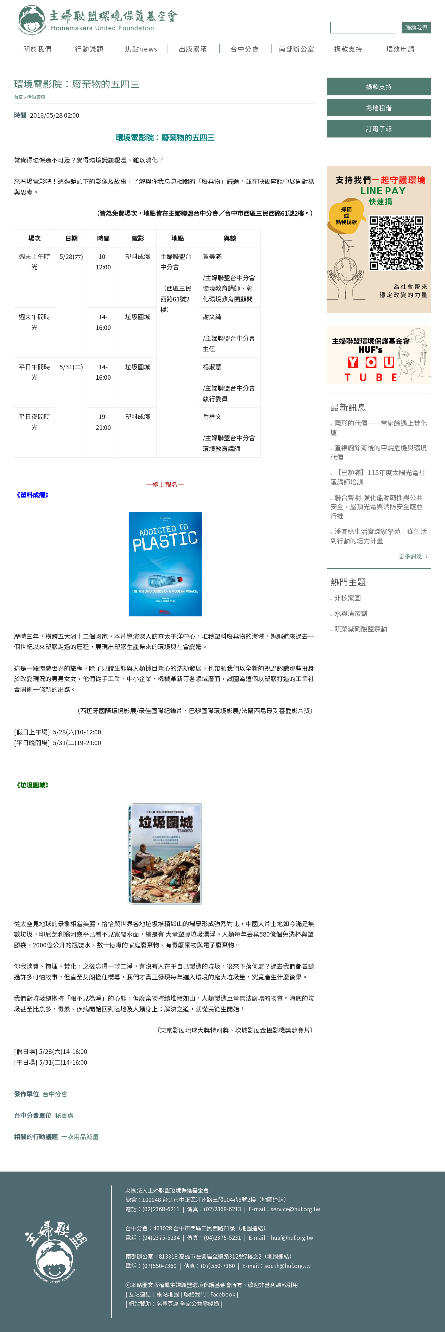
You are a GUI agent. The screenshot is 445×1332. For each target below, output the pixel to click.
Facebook (222, 1294)
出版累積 (193, 48)
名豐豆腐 (167, 1303)
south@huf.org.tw (288, 1265)
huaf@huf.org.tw (292, 1237)
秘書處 (64, 1115)
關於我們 (37, 48)
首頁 (18, 97)
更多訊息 (411, 556)
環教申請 (400, 48)
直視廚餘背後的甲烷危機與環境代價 (378, 452)
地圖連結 (272, 1199)
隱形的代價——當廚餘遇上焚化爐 (378, 427)
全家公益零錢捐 (199, 1303)
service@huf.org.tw (295, 1209)
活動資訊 (36, 97)
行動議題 (89, 48)
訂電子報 (379, 128)
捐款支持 (348, 48)
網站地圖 (168, 1294)
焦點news (141, 48)
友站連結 (140, 1294)
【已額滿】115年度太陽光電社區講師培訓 (377, 476)
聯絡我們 (416, 27)
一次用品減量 (80, 1136)
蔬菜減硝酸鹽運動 (360, 628)
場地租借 (379, 107)
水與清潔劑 (350, 613)
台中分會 (244, 48)
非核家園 (347, 597)
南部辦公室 (297, 48)
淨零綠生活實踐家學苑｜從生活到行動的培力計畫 (378, 535)
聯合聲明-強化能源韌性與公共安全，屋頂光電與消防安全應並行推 (376, 506)
